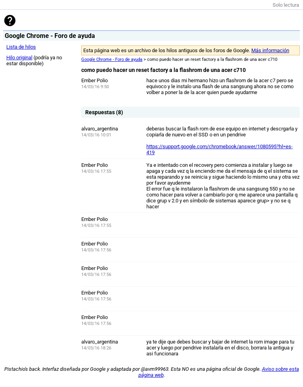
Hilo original (19, 57)
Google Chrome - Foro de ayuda (111, 59)
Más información (270, 50)
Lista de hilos (21, 47)
